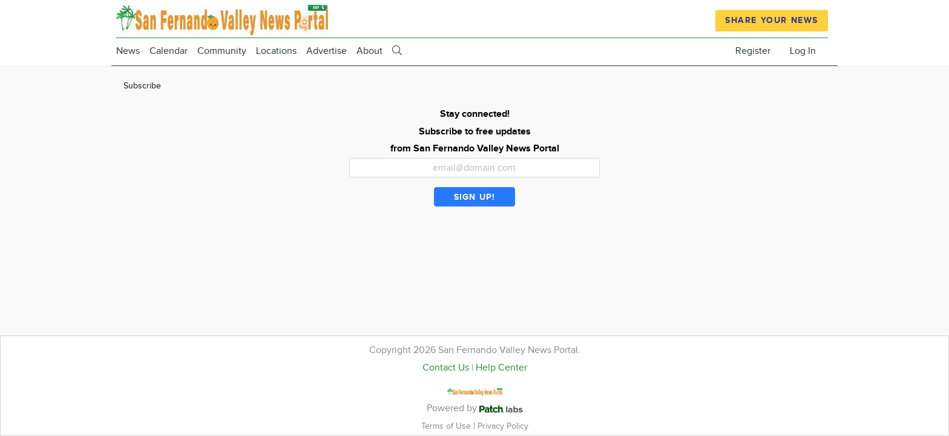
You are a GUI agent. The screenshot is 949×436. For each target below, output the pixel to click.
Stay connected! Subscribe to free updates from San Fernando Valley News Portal (474, 131)
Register (752, 51)
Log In (803, 51)
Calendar (168, 51)
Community (221, 51)
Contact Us (445, 368)
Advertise (326, 51)
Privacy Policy (503, 426)
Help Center (501, 368)
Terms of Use (447, 426)
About (369, 51)
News (128, 51)
